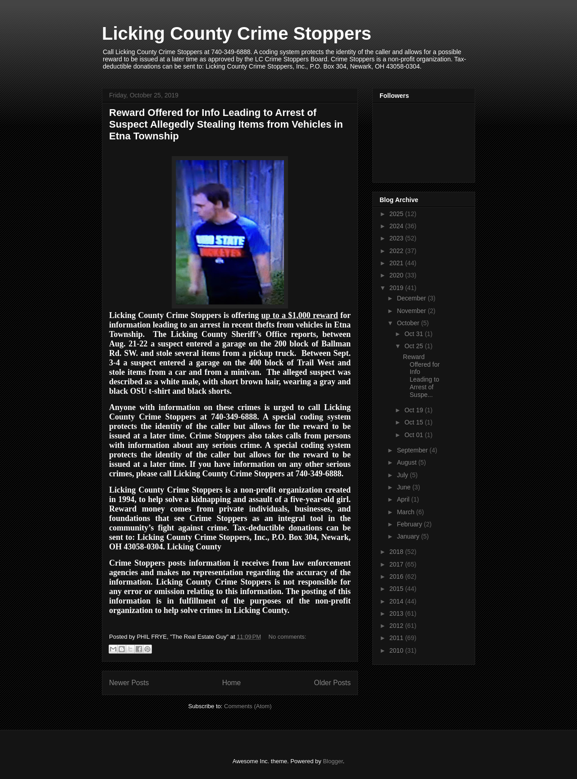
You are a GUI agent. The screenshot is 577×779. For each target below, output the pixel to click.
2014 (397, 601)
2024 (397, 226)
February (410, 524)
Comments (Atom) (247, 706)
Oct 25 (414, 346)
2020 (397, 275)
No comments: (288, 636)
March (406, 512)
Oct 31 (414, 333)
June (404, 487)
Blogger (333, 761)
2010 (397, 650)
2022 (397, 250)
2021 (397, 263)
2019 (397, 287)
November (412, 310)
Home (231, 683)
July (403, 475)
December (412, 298)
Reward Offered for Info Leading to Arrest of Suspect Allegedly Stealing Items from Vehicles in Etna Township (226, 124)
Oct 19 (414, 410)
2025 (397, 213)
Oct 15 (414, 422)
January (409, 536)
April (404, 499)
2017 (397, 564)
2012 (397, 625)
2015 (397, 588)
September (413, 450)
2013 (397, 613)
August (407, 462)
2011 (397, 637)
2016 (397, 576)
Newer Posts (129, 683)
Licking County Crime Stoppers (236, 33)
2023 (397, 238)
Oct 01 (414, 434)
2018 (397, 551)
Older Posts (332, 683)
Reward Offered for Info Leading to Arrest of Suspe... (421, 375)
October (409, 323)
